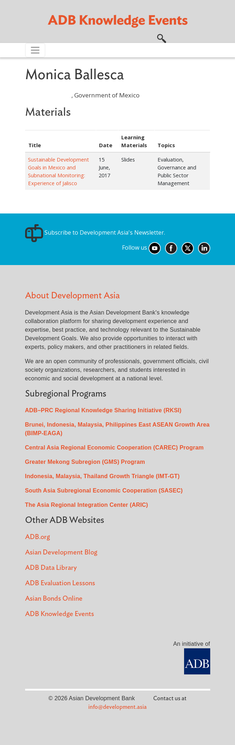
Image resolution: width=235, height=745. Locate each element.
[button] (161, 38)
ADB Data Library (51, 567)
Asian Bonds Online (54, 598)
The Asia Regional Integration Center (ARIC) (86, 505)
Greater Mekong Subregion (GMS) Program (85, 462)
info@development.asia (117, 707)
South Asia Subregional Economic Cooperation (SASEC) (104, 490)
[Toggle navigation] (35, 50)
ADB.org (37, 537)
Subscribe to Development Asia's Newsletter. (95, 232)
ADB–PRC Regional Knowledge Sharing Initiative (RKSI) (103, 410)
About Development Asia (72, 295)
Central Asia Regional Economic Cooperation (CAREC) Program (114, 447)
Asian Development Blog (61, 552)
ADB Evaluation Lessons (60, 583)
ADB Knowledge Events (59, 614)
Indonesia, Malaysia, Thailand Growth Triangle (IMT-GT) (102, 476)
